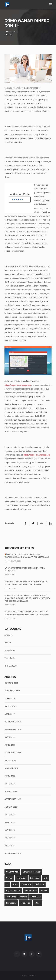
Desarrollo (26, 884)
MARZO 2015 (10, 706)
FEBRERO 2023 (10, 807)
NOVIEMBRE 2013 (12, 691)
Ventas (9, 878)
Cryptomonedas (13, 890)
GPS (45, 878)
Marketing (39, 884)
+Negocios (25, 903)
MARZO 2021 (10, 760)
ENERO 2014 (9, 698)
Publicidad (34, 878)
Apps (15, 884)
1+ (7, 884)
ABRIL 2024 (9, 822)
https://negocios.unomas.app (17, 385)
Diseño (7, 643)
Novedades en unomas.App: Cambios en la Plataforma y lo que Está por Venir (25, 583)
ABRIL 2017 (9, 714)
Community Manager (31, 872)
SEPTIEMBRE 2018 (12, 729)
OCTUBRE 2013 (11, 683)
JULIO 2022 (9, 783)
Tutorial (44, 890)
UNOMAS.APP (10, 666)
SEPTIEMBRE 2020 (12, 753)
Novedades (9, 650)
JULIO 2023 (9, 815)
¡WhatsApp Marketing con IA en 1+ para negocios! (24, 569)
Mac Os (23, 897)
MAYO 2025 (9, 845)
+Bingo (37, 903)
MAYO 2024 (9, 830)
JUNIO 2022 (9, 776)
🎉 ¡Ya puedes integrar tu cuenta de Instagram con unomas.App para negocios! (26, 555)
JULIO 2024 (9, 838)
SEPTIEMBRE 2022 (12, 799)
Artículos (8, 35)
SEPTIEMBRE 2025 (12, 853)
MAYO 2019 (9, 737)
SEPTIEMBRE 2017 (12, 722)
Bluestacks (36, 897)
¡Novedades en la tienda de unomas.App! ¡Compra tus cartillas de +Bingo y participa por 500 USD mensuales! (27, 598)
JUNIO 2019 (9, 745)
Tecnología (9, 658)
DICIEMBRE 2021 (11, 768)
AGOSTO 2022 (10, 791)
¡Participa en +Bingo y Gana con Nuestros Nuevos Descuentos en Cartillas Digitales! (26, 613)
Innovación (21, 878)
